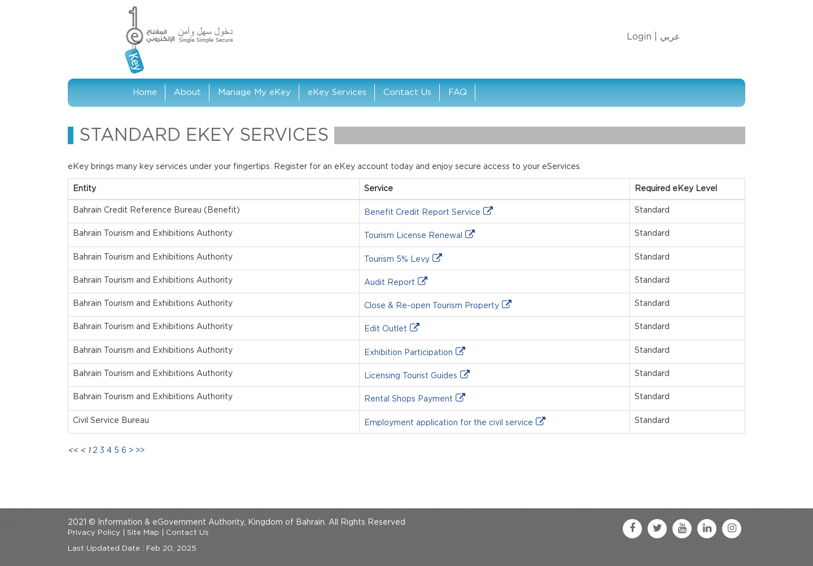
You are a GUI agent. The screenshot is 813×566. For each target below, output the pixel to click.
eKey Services (337, 92)
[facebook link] (632, 528)
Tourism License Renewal (413, 236)
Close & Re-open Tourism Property (431, 306)
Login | (642, 36)
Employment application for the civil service (448, 423)
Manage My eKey (254, 92)
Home (145, 92)
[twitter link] (657, 528)
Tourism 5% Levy (397, 259)
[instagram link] (731, 528)
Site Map (143, 533)
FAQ (457, 92)
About (187, 92)
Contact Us (407, 92)
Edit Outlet (385, 329)
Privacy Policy (94, 533)
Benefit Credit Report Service (422, 213)
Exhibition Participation (408, 353)
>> (140, 451)
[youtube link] (682, 528)
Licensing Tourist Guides (410, 376)
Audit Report (389, 283)
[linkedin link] (706, 528)
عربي (670, 36)
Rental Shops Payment (408, 399)
